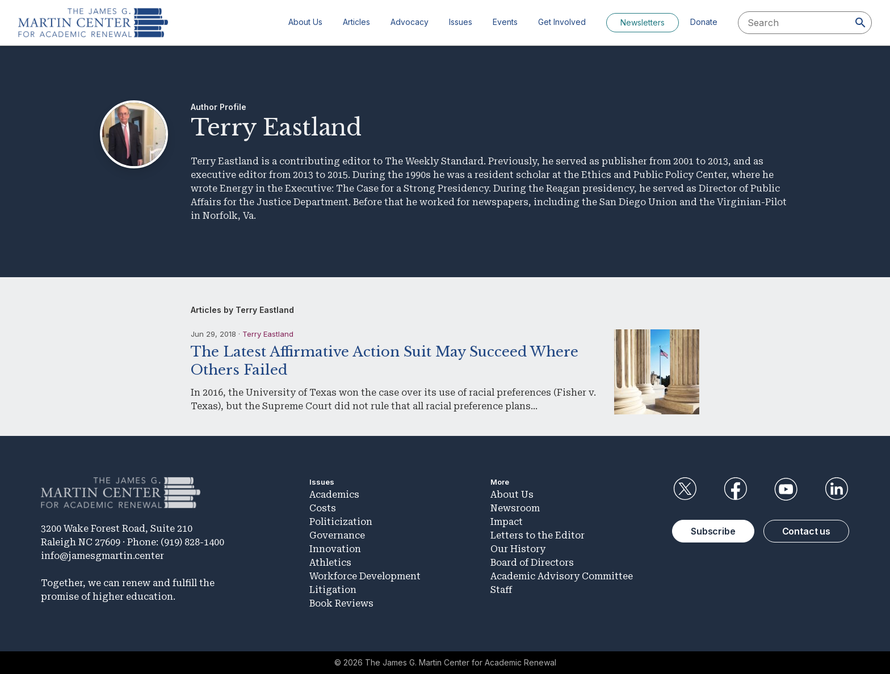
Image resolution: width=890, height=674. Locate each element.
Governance (337, 535)
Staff (501, 589)
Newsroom (515, 508)
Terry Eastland (267, 333)
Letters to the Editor (537, 535)
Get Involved (562, 22)
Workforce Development (365, 576)
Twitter (684, 489)
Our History (517, 549)
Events (505, 22)
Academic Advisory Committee (561, 576)
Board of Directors (532, 562)
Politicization (340, 521)
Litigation (332, 589)
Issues (460, 22)
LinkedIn (836, 489)
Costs (322, 508)
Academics (334, 494)
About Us (305, 22)
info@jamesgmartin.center (102, 555)
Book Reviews (341, 603)
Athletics (330, 562)
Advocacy (410, 22)
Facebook (735, 489)
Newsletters (642, 22)
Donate (703, 22)
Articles (356, 22)
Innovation (335, 549)
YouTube (786, 489)
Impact (506, 521)
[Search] (860, 22)
